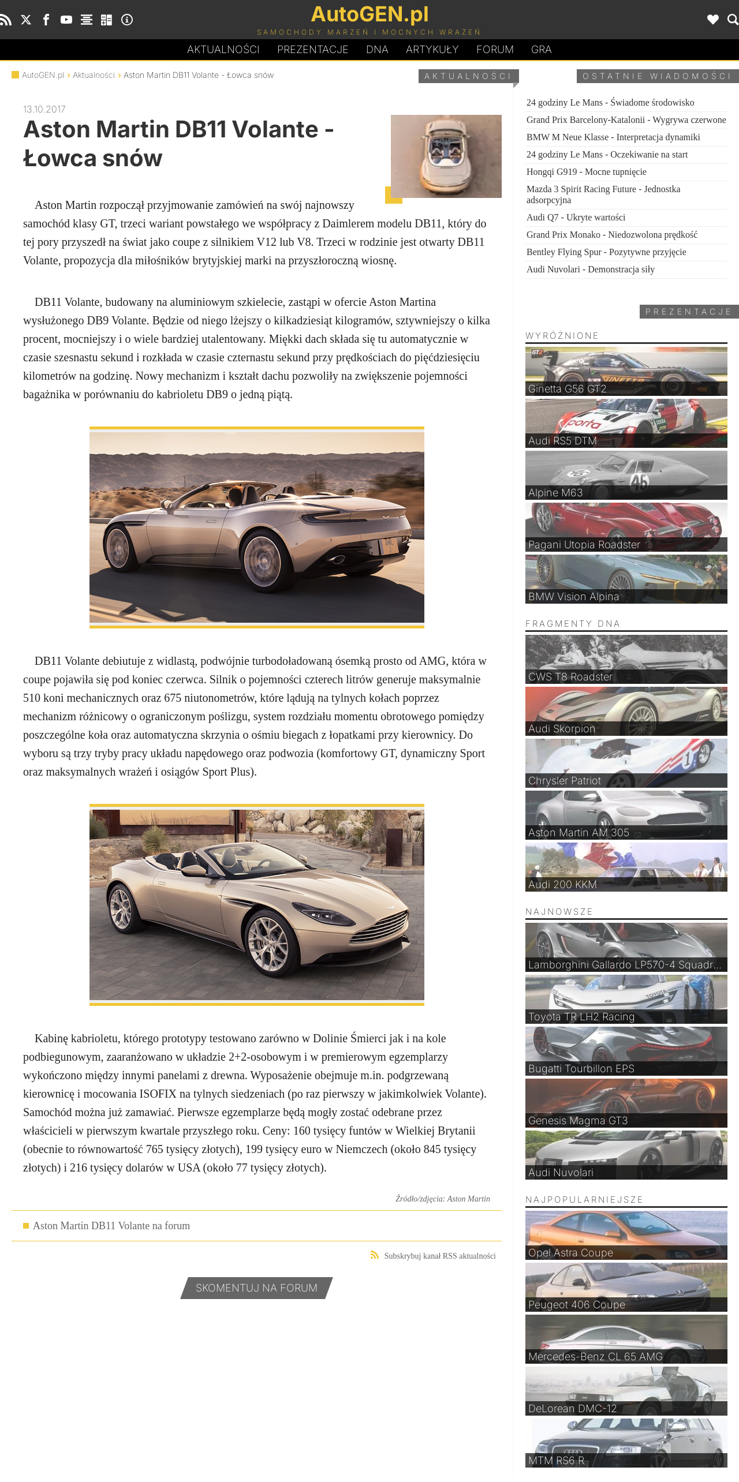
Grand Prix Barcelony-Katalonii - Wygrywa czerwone (626, 120)
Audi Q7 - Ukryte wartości (576, 217)
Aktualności (223, 49)
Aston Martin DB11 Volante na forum (111, 1226)
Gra (541, 49)
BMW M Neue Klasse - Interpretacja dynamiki (613, 137)
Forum (495, 49)
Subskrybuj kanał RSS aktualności (433, 1255)
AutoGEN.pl (43, 75)
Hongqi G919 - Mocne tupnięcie (587, 172)
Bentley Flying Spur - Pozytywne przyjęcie (606, 252)
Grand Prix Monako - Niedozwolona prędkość (612, 234)
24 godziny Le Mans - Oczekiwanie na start (607, 154)
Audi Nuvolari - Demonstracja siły (591, 269)
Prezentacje (313, 49)
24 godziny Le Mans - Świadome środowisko (611, 102)
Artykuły (432, 49)
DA (377, 49)
